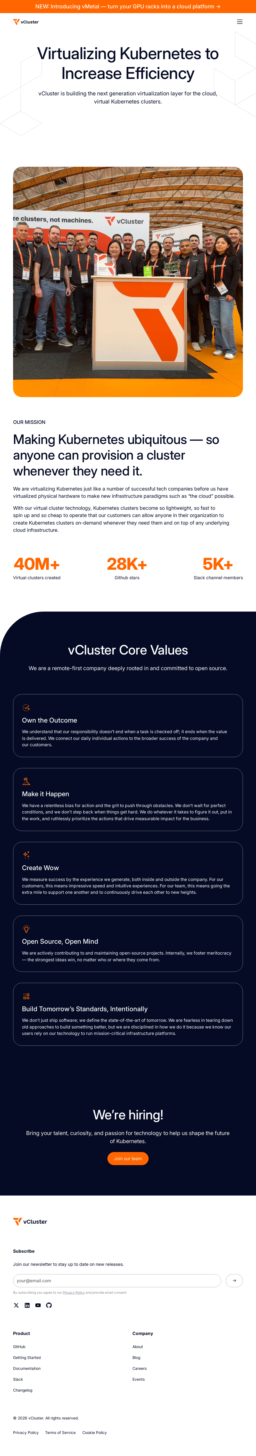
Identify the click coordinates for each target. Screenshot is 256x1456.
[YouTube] (38, 1305)
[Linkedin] (27, 1305)
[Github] (49, 1305)
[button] (243, 22)
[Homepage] (30, 1221)
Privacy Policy (74, 1293)
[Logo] (26, 22)
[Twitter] (16, 1305)
